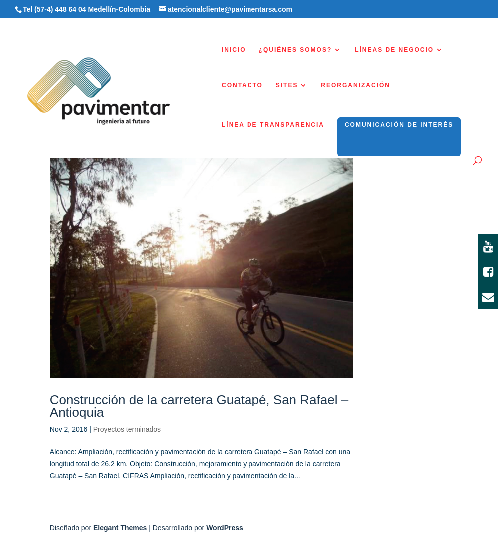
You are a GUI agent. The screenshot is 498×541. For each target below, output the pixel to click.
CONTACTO (242, 85)
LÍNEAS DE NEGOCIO (394, 49)
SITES (287, 85)
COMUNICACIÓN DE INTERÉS (399, 124)
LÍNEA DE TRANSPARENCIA (273, 124)
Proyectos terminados (127, 429)
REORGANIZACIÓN (355, 85)
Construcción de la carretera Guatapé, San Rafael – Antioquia (199, 406)
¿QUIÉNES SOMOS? (295, 49)
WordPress (224, 528)
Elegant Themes (120, 528)
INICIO (234, 49)
